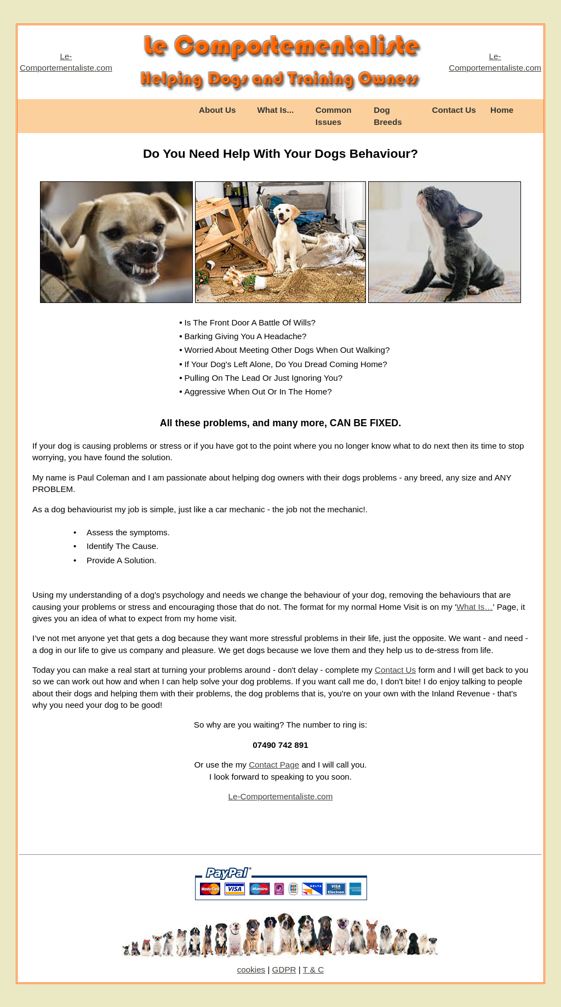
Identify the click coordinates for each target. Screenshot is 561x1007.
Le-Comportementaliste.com (280, 796)
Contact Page (274, 764)
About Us (217, 110)
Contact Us (454, 110)
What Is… (474, 606)
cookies (251, 969)
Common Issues (334, 115)
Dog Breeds (388, 115)
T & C (313, 969)
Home (501, 110)
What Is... (275, 110)
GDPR (284, 969)
